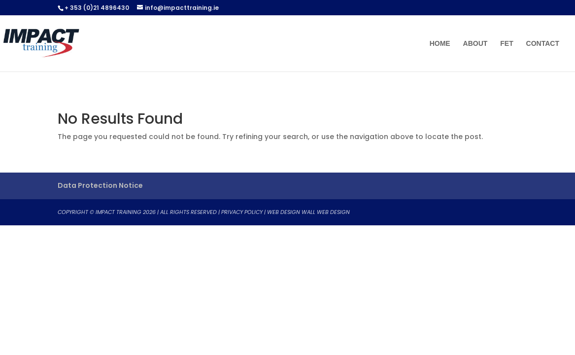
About (475, 43)
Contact (542, 43)
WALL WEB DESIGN (326, 212)
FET (506, 43)
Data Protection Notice (100, 185)
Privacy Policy (242, 212)
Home (440, 43)
